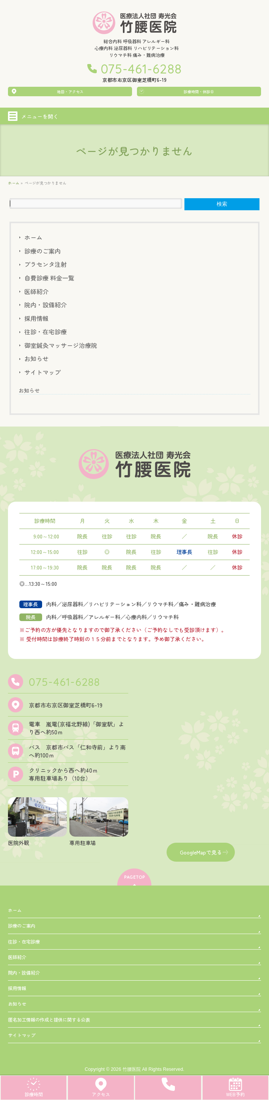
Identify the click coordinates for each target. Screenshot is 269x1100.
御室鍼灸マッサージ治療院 (60, 345)
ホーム (33, 237)
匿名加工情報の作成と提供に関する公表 (49, 1019)
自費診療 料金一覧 (49, 277)
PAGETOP (134, 877)
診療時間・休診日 (199, 91)
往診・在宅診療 (45, 331)
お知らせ (36, 358)
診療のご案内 (42, 250)
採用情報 (36, 318)
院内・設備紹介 (45, 304)
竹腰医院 (132, 1069)
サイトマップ (42, 372)
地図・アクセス (70, 91)
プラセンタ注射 (45, 264)
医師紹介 (36, 291)
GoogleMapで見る (201, 852)
